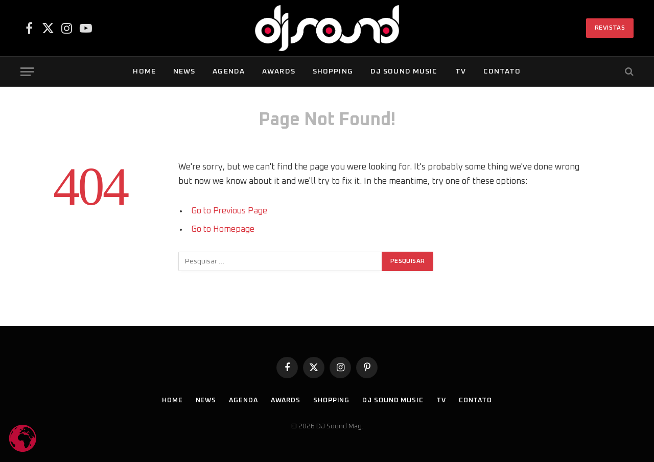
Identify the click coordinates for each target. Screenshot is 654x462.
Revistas (610, 28)
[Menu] (27, 71)
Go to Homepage (223, 229)
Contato (502, 71)
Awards (278, 71)
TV (460, 71)
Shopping (333, 71)
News (184, 71)
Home (144, 71)
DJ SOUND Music (404, 71)
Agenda (229, 71)
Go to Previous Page (230, 211)
